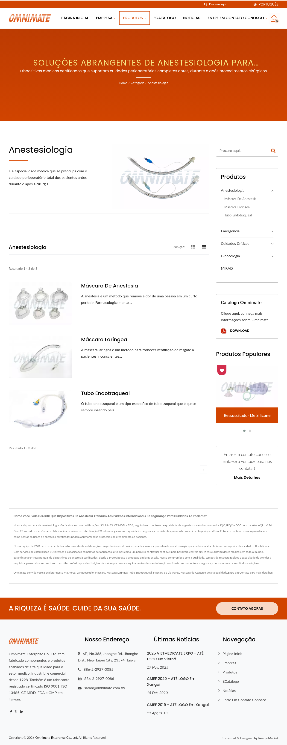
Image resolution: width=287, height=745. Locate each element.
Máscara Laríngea (104, 339)
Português (268, 4)
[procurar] (205, 4)
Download (235, 331)
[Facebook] (11, 712)
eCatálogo (164, 18)
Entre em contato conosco (237, 18)
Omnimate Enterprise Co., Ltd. (56, 737)
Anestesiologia (158, 83)
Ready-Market (268, 738)
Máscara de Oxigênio (193, 572)
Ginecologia (230, 256)
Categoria (137, 83)
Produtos (134, 18)
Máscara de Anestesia (109, 285)
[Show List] (204, 247)
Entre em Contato (238, 572)
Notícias (191, 18)
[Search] (229, 4)
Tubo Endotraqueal (140, 572)
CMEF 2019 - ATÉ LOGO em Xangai (178, 704)
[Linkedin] (21, 712)
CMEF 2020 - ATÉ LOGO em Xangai (171, 681)
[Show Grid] (193, 247)
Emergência (230, 231)
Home (123, 83)
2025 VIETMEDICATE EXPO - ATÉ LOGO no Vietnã (175, 656)
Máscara (100, 572)
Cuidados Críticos (235, 243)
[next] (203, 469)
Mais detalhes (247, 477)
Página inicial (75, 18)
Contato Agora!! (247, 608)
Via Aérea (70, 572)
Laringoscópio (85, 572)
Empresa (106, 18)
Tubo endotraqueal (105, 393)
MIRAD (227, 268)
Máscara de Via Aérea (166, 572)
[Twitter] (16, 712)
